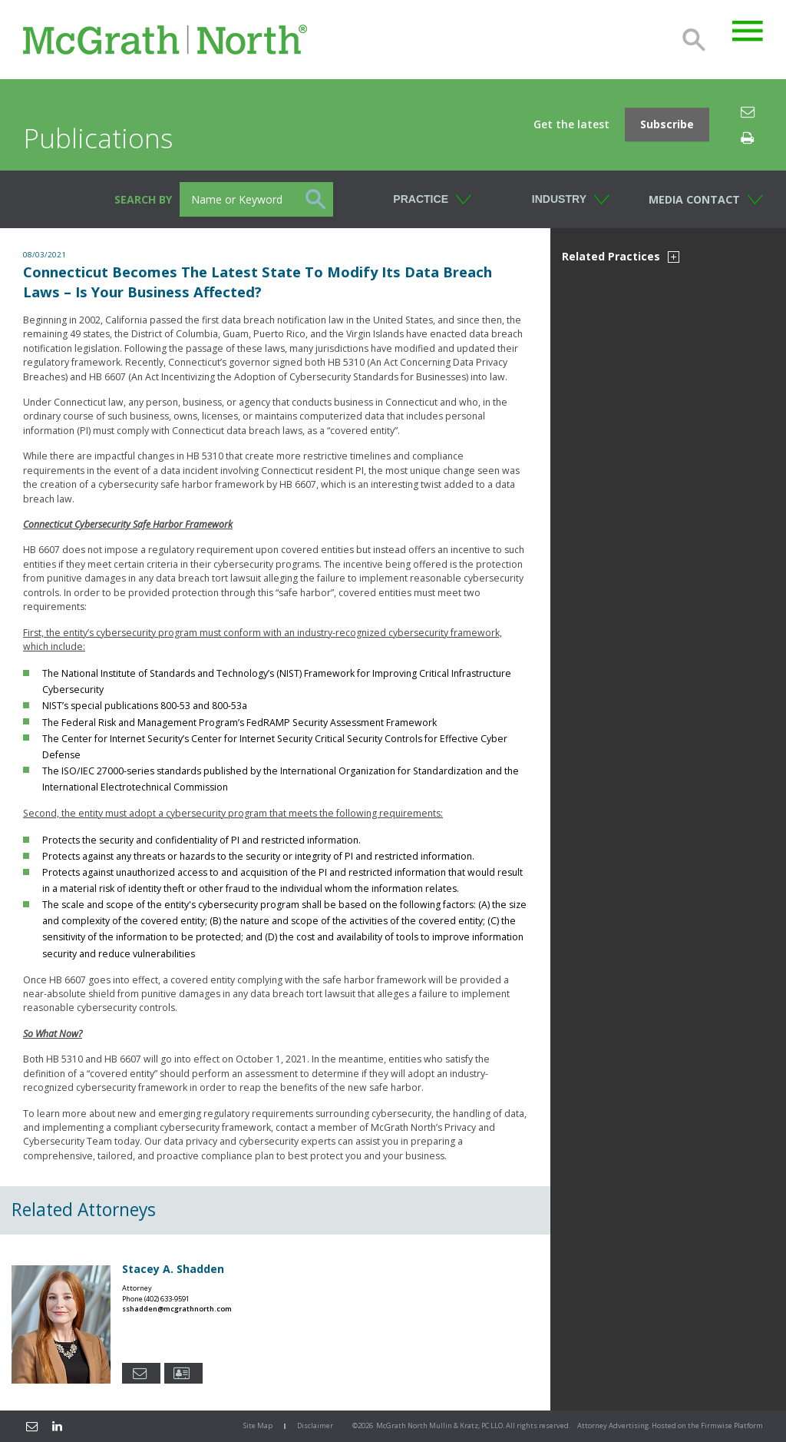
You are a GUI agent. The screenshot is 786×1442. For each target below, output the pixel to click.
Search (693, 39)
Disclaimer (315, 1425)
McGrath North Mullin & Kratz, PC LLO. (440, 1425)
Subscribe (667, 125)
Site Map (257, 1425)
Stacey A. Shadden (173, 1268)
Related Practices (620, 256)
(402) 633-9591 (167, 1299)
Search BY (143, 199)
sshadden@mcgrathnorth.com (177, 1309)
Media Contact (694, 199)
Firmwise (716, 1425)
